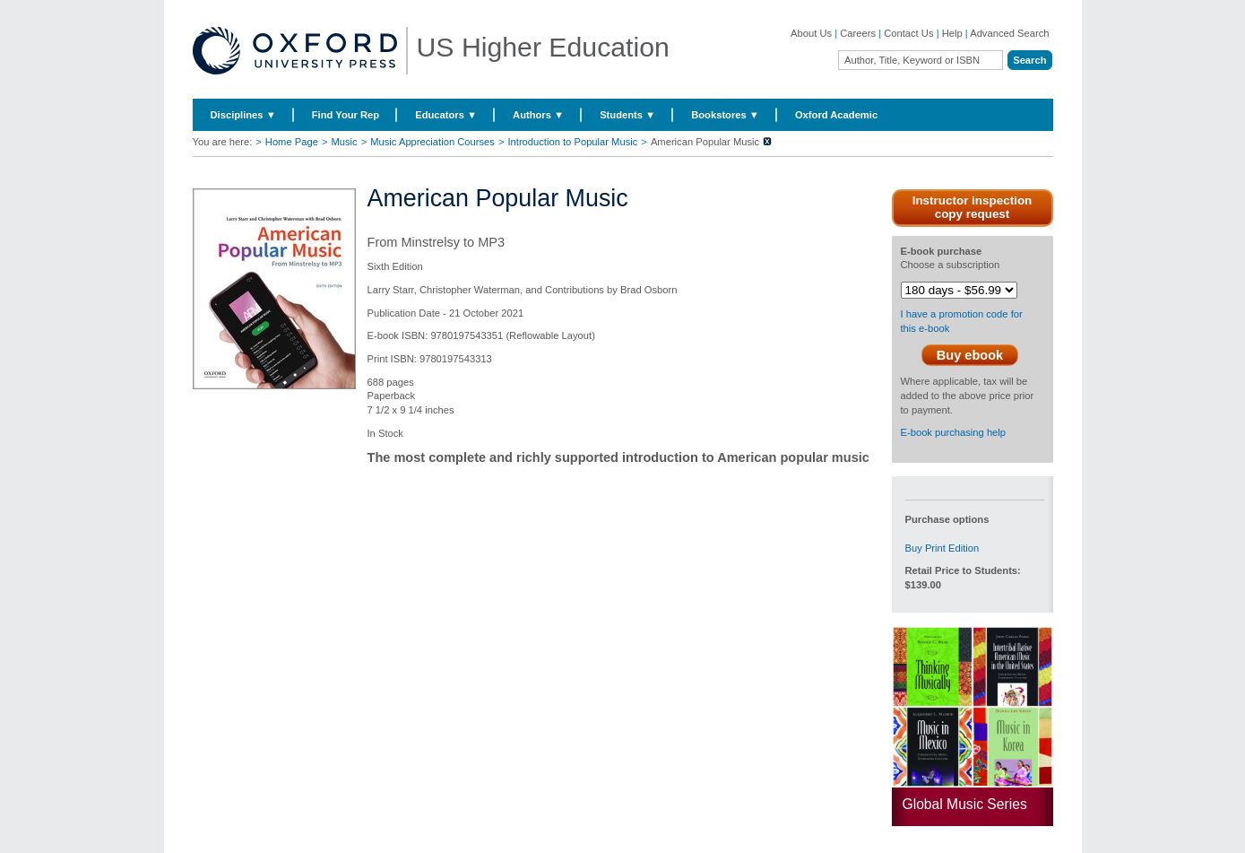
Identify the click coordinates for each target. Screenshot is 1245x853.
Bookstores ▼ (725, 114)
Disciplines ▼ (243, 114)
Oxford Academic (836, 114)
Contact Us (908, 33)
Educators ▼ (446, 114)
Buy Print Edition (942, 548)
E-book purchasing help (954, 432)
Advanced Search (1009, 33)
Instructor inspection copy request (972, 207)
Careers (858, 33)
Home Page (291, 141)
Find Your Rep (345, 114)
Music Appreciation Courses (432, 141)
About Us (811, 33)
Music (344, 141)
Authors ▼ (538, 114)
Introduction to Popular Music (572, 141)
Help (952, 33)
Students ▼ (627, 114)
